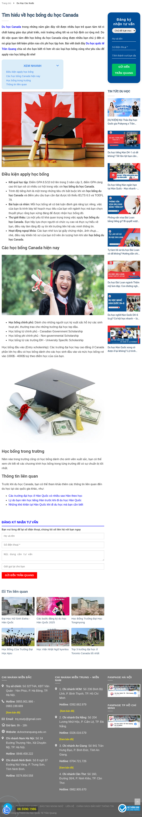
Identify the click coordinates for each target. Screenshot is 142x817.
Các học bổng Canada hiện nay (23, 76)
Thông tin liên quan (16, 84)
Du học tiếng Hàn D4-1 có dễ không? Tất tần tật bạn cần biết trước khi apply (123, 154)
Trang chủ (7, 3)
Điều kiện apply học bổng (19, 71)
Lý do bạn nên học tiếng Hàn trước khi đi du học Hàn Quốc (45, 500)
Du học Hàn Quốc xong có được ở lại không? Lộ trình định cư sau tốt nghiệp (122, 349)
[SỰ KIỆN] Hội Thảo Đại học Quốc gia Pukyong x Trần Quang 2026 (122, 122)
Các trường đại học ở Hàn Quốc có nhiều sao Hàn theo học (45, 495)
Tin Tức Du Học (119, 91)
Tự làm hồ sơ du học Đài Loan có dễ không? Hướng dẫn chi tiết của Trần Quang (123, 252)
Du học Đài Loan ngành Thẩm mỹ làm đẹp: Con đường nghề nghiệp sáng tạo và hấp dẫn (123, 284)
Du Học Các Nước (25, 3)
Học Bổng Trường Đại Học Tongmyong (86, 620)
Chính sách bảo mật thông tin (95, 806)
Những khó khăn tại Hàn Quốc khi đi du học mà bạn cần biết (46, 504)
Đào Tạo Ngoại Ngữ (51, 806)
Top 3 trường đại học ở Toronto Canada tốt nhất (85, 651)
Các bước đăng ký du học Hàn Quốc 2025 (51, 620)
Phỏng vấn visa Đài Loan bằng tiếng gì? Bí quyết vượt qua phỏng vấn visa (123, 219)
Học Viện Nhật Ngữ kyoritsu (53, 649)
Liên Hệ (70, 806)
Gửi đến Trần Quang (19, 575)
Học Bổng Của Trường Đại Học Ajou (17, 651)
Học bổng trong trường (18, 80)
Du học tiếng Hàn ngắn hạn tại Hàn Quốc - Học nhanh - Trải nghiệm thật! (122, 187)
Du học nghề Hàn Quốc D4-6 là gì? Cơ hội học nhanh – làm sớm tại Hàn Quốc (124, 317)
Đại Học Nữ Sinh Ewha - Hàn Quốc (16, 620)
